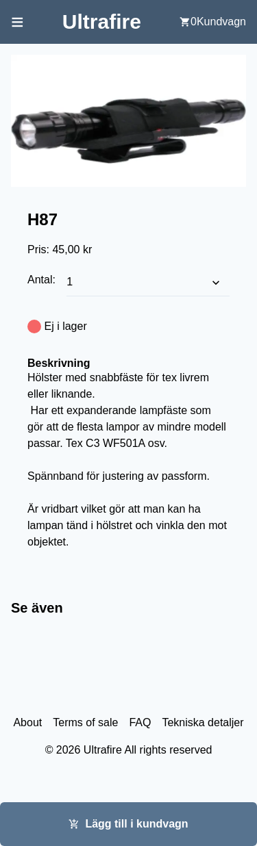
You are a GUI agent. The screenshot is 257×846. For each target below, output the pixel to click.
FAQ (140, 722)
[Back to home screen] (101, 22)
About (27, 722)
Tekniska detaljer (202, 722)
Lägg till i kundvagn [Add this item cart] (128, 824)
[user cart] (213, 22)
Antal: (42, 279)
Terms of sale (85, 722)
